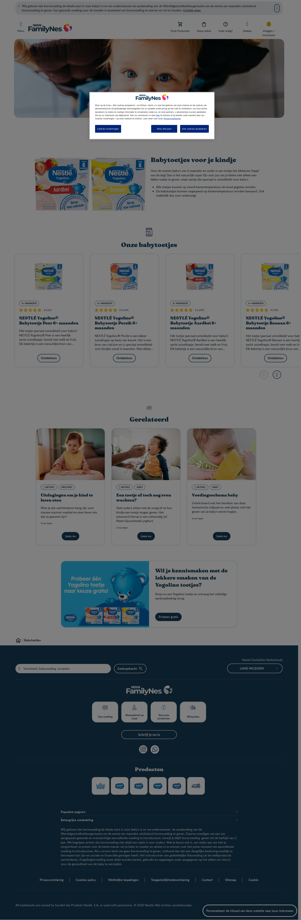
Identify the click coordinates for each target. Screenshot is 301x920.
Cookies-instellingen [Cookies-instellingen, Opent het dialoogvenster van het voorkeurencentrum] (108, 128)
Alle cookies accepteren (194, 128)
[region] (152, 115)
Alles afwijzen (164, 128)
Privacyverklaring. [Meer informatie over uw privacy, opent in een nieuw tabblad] (172, 118)
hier (158, 115)
